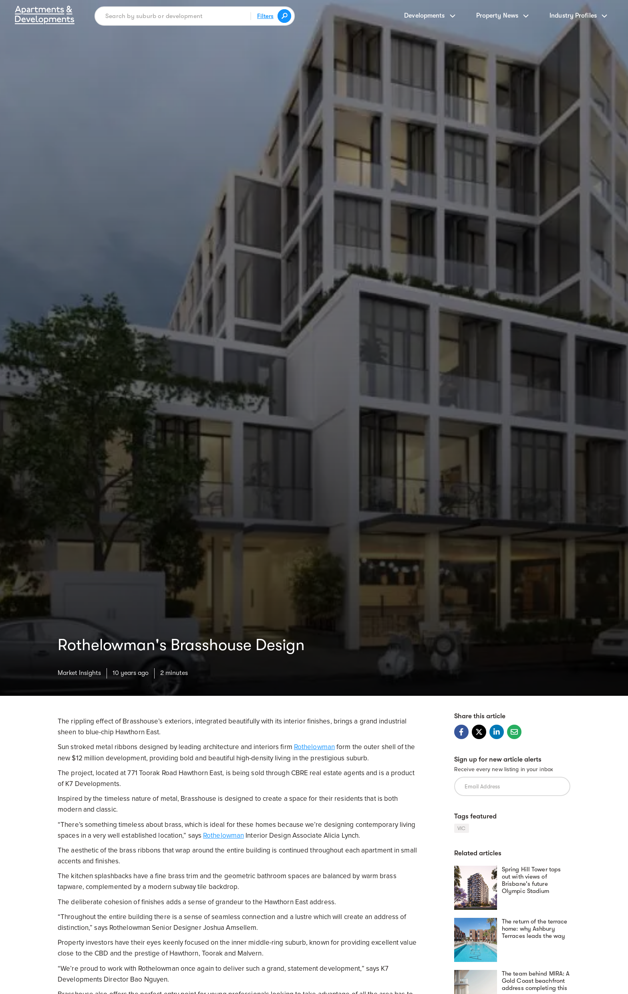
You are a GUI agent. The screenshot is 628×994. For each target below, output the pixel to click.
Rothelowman (314, 747)
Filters (265, 16)
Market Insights (79, 673)
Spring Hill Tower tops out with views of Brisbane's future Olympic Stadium (531, 880)
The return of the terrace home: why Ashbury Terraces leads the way (535, 928)
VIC (461, 828)
